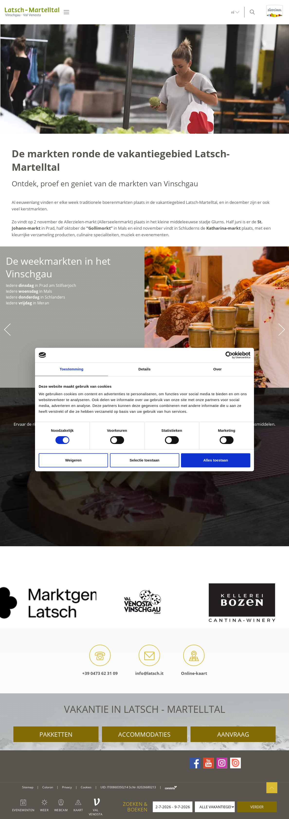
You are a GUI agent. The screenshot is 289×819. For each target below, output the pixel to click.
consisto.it (171, 787)
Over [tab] (217, 369)
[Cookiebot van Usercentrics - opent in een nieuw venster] (229, 355)
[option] (144, 79)
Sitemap (27, 787)
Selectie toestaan (145, 460)
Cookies (86, 787)
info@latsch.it (149, 660)
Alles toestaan (215, 460)
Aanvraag (233, 734)
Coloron (47, 787)
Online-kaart (194, 660)
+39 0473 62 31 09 (100, 660)
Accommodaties (144, 734)
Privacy (67, 787)
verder (256, 806)
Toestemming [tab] (71, 369)
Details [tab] (144, 369)
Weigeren (73, 460)
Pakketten (55, 734)
